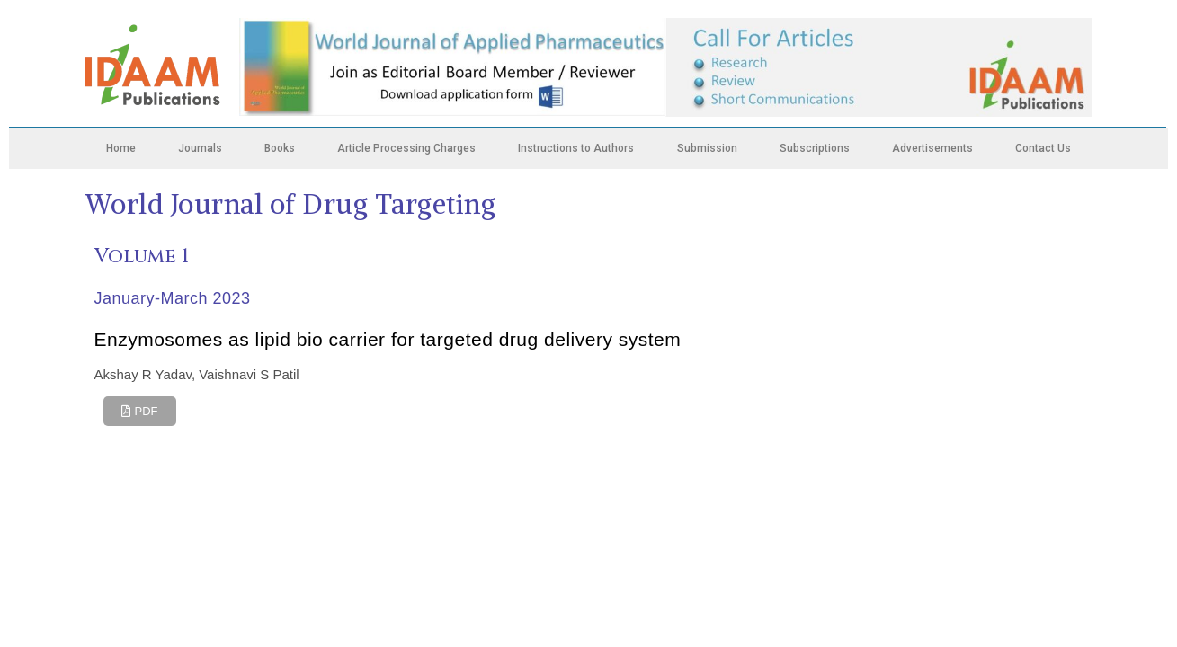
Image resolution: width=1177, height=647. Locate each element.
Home (121, 148)
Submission (707, 148)
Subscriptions (815, 148)
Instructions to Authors (576, 148)
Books (279, 148)
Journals (200, 148)
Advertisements (932, 148)
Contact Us (1043, 148)
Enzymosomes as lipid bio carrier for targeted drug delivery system (388, 339)
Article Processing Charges (406, 148)
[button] (139, 411)
